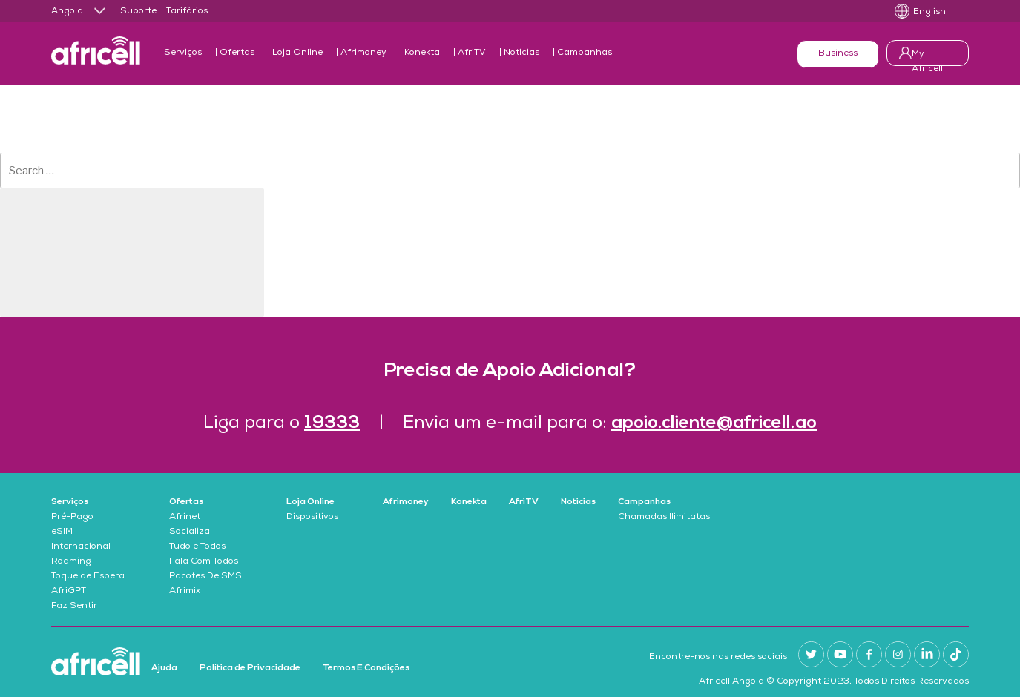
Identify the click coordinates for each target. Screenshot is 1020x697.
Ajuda (164, 668)
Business (838, 54)
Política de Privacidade (250, 668)
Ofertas (237, 53)
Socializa (189, 532)
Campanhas (584, 53)
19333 (332, 423)
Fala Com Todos (203, 562)
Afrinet (184, 517)
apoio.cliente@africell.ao (714, 423)
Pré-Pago (72, 517)
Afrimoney (363, 53)
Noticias (521, 53)
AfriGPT (68, 591)
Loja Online (297, 53)
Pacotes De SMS (205, 576)
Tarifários (187, 11)
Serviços (183, 53)
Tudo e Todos (197, 547)
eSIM (62, 532)
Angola (67, 11)
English (929, 12)
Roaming (71, 562)
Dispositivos (312, 517)
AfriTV (472, 53)
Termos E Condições (366, 668)
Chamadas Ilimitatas (664, 517)
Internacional (81, 547)
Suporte (138, 11)
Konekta (422, 53)
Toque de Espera (88, 576)
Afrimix (184, 591)
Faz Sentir (74, 606)
